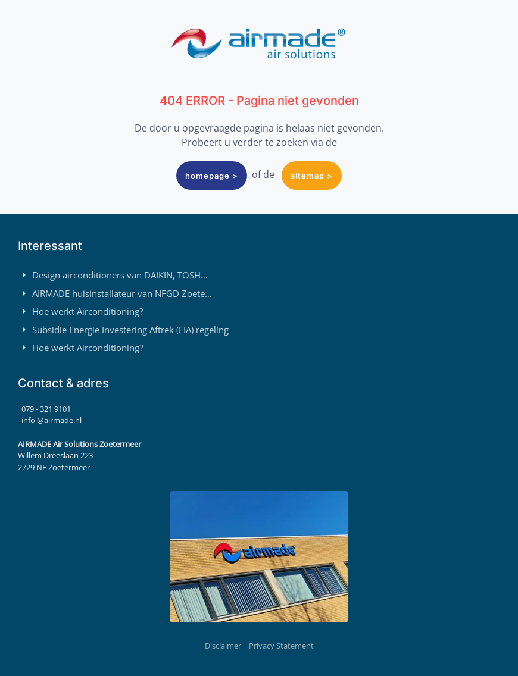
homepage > (211, 175)
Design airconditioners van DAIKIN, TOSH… (113, 275)
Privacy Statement (281, 645)
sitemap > (312, 175)
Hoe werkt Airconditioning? (80, 311)
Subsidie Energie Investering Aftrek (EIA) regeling (123, 330)
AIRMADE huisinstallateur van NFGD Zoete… (115, 293)
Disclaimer (223, 645)
